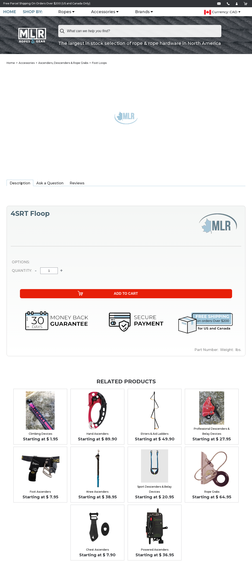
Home (9, 12)
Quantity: (22, 271)
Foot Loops (99, 63)
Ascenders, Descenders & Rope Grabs (63, 63)
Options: (21, 263)
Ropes (66, 12)
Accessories (105, 12)
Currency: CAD (220, 12)
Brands (144, 12)
